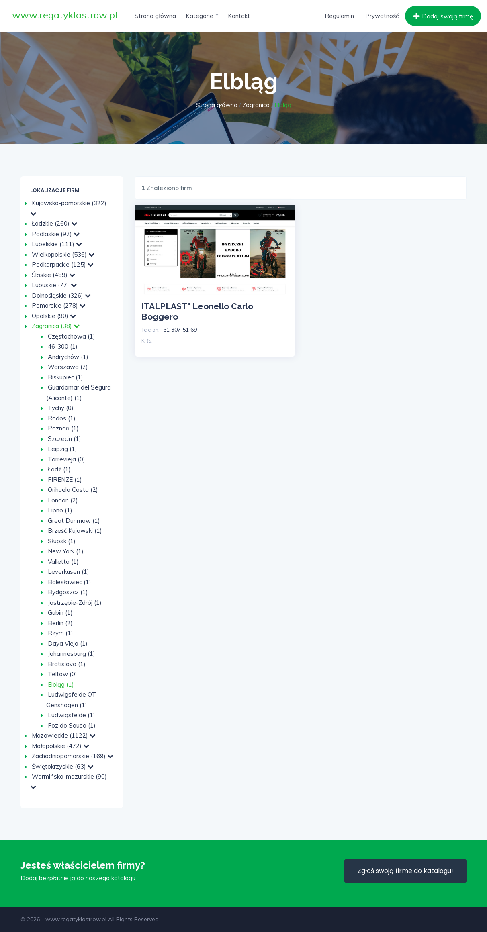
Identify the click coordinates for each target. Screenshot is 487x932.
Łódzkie (54, 223)
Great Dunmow (74, 520)
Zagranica (256, 105)
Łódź (59, 469)
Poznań (63, 428)
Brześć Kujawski (75, 530)
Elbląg (61, 684)
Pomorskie (59, 305)
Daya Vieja (68, 643)
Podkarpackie (63, 264)
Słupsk (62, 541)
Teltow (62, 674)
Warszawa (68, 367)
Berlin (60, 623)
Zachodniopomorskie (72, 756)
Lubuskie (54, 285)
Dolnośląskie (61, 295)
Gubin (60, 612)
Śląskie (53, 275)
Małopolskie (60, 746)
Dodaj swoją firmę (442, 16)
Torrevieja (66, 459)
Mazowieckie (64, 735)
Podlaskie (56, 234)
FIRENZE (65, 479)
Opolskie (54, 316)
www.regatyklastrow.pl (64, 15)
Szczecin (64, 439)
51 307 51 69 (180, 329)
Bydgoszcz (68, 592)
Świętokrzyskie (63, 766)
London (63, 500)
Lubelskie (57, 244)
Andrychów (68, 357)
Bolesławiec (69, 582)
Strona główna (155, 16)
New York (66, 551)
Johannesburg (71, 653)
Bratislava (67, 664)
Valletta (63, 561)
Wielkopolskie (63, 254)
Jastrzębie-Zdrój (75, 602)
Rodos (62, 418)
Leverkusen (68, 571)
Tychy (61, 408)
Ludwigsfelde (71, 715)
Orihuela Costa (73, 490)
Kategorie (202, 16)
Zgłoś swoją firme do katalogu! (405, 870)
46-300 (63, 346)
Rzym (60, 633)
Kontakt (239, 16)
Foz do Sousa (72, 725)
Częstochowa (71, 336)
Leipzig (62, 449)
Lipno (60, 510)
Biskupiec (65, 377)
